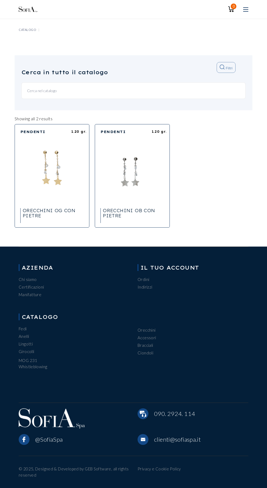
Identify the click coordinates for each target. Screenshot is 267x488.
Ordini (143, 279)
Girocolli (26, 351)
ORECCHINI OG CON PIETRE (49, 213)
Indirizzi (145, 287)
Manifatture (30, 294)
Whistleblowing (33, 366)
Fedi (23, 328)
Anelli (24, 336)
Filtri (226, 67)
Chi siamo (28, 279)
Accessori (147, 337)
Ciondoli (145, 352)
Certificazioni (31, 287)
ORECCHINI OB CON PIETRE (129, 213)
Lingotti (26, 343)
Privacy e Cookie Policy (159, 468)
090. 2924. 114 (174, 413)
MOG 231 (28, 360)
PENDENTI (32, 132)
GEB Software (98, 468)
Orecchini (146, 330)
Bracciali (145, 345)
